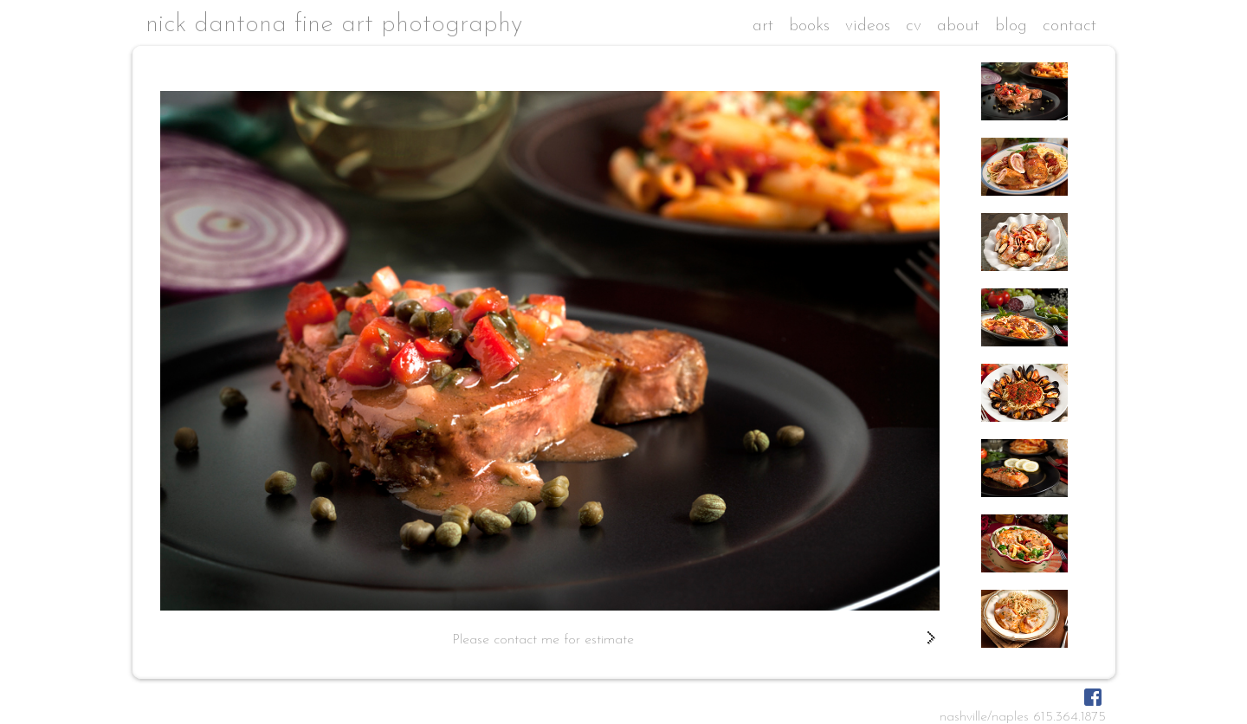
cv (913, 26)
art (763, 26)
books (809, 26)
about (958, 26)
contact (1069, 26)
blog (1011, 26)
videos (867, 26)
